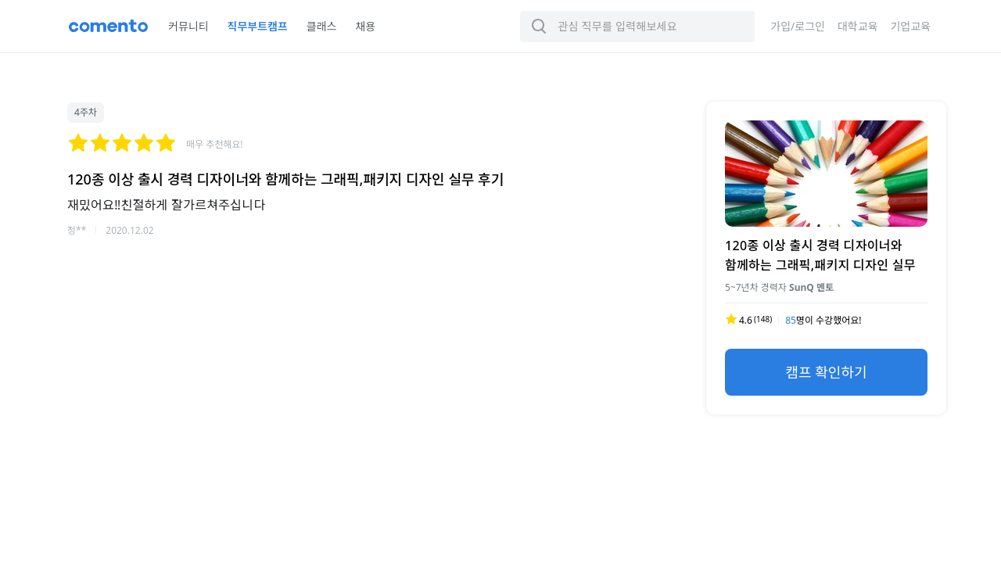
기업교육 (910, 26)
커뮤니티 (188, 26)
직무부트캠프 (258, 26)
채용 (365, 26)
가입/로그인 (797, 26)
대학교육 (858, 26)
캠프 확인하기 (825, 372)
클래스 (322, 26)
